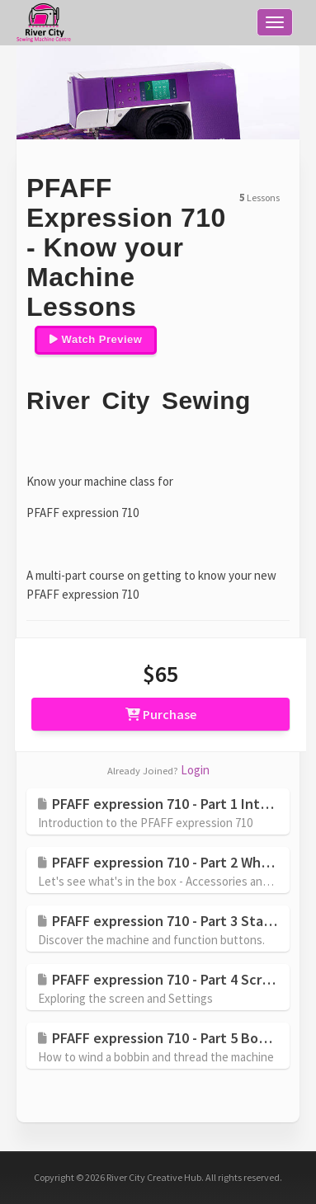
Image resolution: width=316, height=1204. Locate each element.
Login (195, 770)
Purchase (160, 714)
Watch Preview (96, 339)
